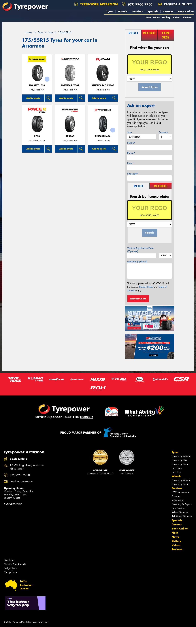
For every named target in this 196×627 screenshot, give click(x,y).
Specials (153, 11)
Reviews (187, 17)
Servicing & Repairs (182, 504)
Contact (168, 11)
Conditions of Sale (41, 622)
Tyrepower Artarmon (96, 4)
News (156, 17)
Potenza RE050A (70, 85)
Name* (131, 142)
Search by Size (179, 460)
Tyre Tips (176, 472)
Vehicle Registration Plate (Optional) (140, 249)
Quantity (163, 132)
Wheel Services (180, 512)
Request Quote (138, 298)
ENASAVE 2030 (37, 85)
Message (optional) (137, 261)
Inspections (177, 500)
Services (137, 11)
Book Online (186, 11)
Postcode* (132, 173)
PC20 (37, 136)
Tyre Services (178, 508)
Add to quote (33, 98)
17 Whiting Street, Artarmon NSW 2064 (27, 467)
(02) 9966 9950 (140, 4)
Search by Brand (180, 464)
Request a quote (175, 4)
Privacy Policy (146, 286)
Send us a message (21, 481)
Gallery (166, 17)
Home (27, 32)
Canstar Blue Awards (15, 564)
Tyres (109, 11)
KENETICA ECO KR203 (103, 85)
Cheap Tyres (10, 572)
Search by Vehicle (181, 456)
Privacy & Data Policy (22, 622)
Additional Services (182, 516)
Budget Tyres (10, 568)
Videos (177, 17)
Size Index (9, 560)
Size (129, 132)
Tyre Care (177, 468)
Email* (130, 163)
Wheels (122, 11)
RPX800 (70, 136)
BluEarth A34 (102, 136)
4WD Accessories (181, 492)
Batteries (176, 496)
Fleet (148, 17)
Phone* (131, 153)
